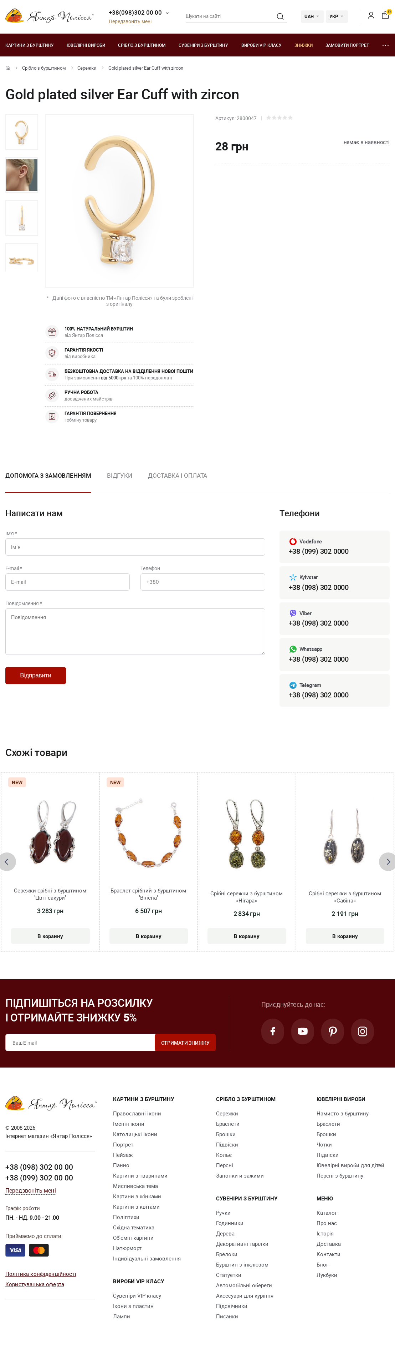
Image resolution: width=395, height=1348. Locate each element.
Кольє (224, 1154)
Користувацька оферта (34, 1284)
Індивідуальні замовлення (147, 1258)
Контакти (328, 1254)
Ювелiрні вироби (86, 45)
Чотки (324, 1144)
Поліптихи (126, 1216)
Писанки (227, 1316)
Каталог (327, 1212)
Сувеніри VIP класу (137, 1295)
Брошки (226, 1134)
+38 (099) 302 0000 (319, 551)
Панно (121, 1165)
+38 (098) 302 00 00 (39, 1167)
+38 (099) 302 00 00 (39, 1178)
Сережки (87, 68)
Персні (224, 1165)
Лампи (121, 1316)
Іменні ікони (128, 1123)
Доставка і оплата (177, 475)
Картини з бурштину (29, 45)
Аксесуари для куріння (244, 1295)
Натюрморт (127, 1248)
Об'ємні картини (133, 1237)
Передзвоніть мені (130, 21)
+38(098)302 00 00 (135, 12)
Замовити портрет (347, 45)
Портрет (123, 1144)
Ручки (223, 1212)
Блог (322, 1264)
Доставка (329, 1243)
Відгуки (119, 475)
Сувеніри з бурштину (203, 45)
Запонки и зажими (240, 1175)
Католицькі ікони (135, 1134)
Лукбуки (327, 1274)
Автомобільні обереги (244, 1285)
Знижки (303, 45)
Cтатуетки (228, 1274)
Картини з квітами (136, 1206)
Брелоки (226, 1254)
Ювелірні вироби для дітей (350, 1165)
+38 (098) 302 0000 (319, 587)
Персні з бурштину (340, 1175)
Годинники (229, 1223)
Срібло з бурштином (142, 45)
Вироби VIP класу (261, 45)
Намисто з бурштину (343, 1113)
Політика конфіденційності (40, 1273)
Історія (325, 1233)
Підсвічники (231, 1305)
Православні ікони (137, 1113)
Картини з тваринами (140, 1175)
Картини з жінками (137, 1196)
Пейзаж (123, 1154)
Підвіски (227, 1144)
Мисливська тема (135, 1185)
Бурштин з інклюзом (242, 1264)
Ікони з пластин (133, 1305)
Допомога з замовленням (48, 475)
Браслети (228, 1123)
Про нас (327, 1223)
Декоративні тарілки (242, 1243)
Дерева (225, 1233)
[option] (21, 132)
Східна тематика (133, 1227)
